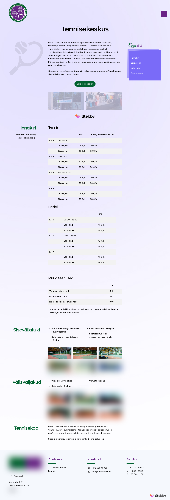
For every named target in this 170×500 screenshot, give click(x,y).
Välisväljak (136, 68)
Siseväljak (136, 63)
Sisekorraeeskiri (85, 84)
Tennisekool (137, 73)
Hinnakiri (135, 58)
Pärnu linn (52, 471)
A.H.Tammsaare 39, (57, 468)
